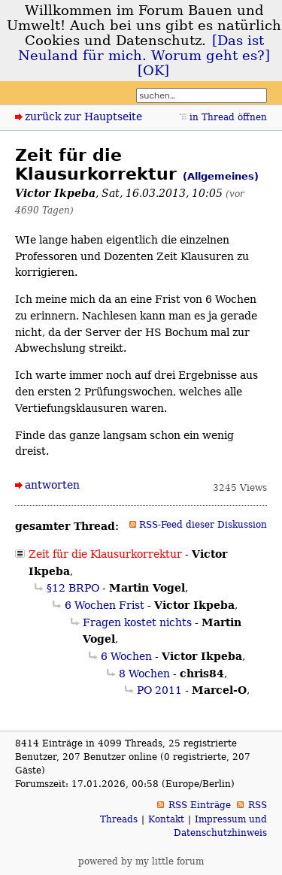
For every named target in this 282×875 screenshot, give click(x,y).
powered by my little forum (141, 861)
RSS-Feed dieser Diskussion (203, 524)
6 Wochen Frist (104, 605)
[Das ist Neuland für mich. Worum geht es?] (144, 48)
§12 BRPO (73, 588)
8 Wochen (144, 674)
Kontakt (166, 819)
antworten (52, 485)
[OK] (153, 70)
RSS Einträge (199, 805)
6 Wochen (126, 656)
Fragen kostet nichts (137, 622)
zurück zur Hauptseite (83, 117)
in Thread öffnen (228, 117)
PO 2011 (159, 690)
